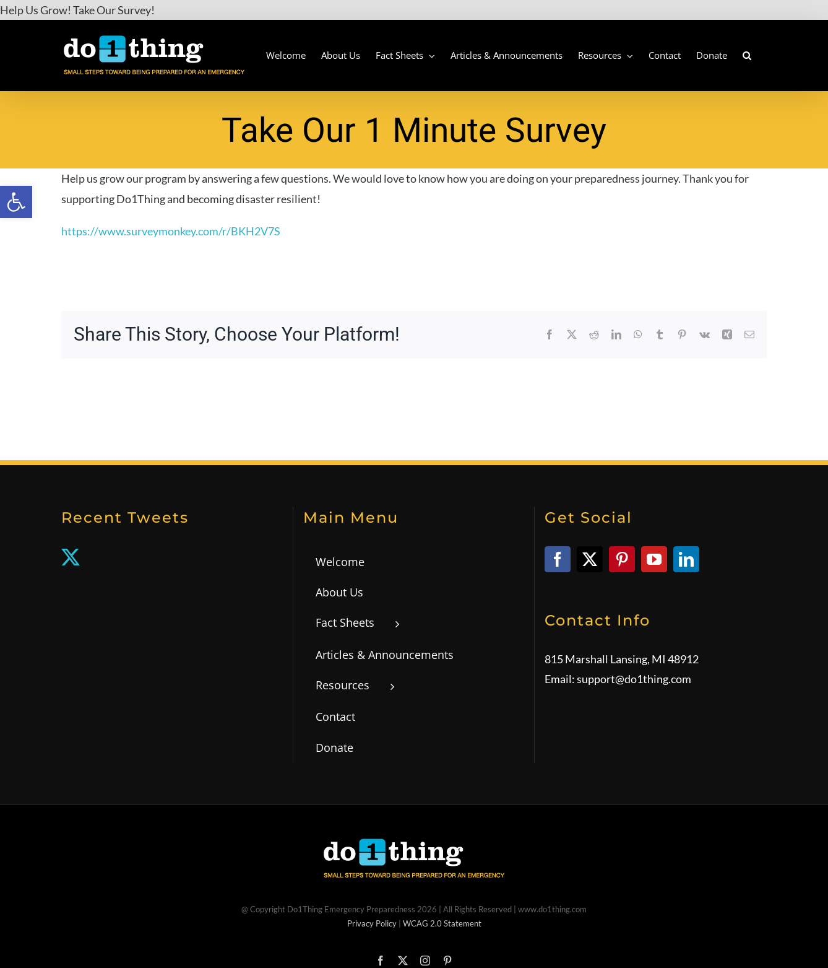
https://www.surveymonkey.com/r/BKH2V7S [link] (170, 231)
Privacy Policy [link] (372, 923)
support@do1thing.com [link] (634, 679)
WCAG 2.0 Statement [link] (442, 923)
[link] (16, 202)
